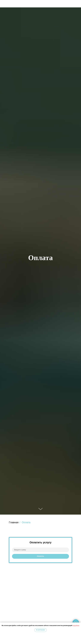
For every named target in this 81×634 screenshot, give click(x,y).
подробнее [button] (76, 625)
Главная (13, 522)
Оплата (26, 522)
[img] (77, 3)
